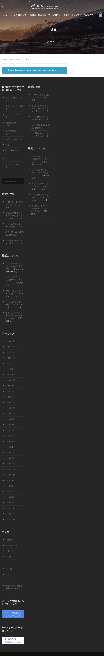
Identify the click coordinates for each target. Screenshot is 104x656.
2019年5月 (10, 441)
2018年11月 (10, 469)
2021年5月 (10, 369)
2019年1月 (10, 464)
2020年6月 (10, 397)
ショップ (75, 15)
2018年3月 (10, 503)
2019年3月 (10, 453)
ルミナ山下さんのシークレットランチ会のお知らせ (13, 315)
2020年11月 (10, 380)
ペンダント (10, 569)
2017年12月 (10, 519)
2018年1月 (10, 514)
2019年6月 (10, 436)
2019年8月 (10, 425)
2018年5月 (10, 497)
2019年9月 (10, 419)
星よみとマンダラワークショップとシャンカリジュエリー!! (13, 215)
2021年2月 (10, 375)
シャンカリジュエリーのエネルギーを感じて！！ (13, 266)
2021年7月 (10, 363)
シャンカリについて (18, 15)
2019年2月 (10, 458)
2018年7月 (10, 492)
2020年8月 (10, 386)
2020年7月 (10, 391)
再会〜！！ (10, 145)
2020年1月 (10, 402)
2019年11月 (10, 414)
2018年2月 (10, 508)
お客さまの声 (88, 15)
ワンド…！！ (11, 159)
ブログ (66, 15)
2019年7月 (10, 430)
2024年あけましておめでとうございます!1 (14, 204)
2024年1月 (10, 341)
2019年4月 (10, 447)
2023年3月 (10, 347)
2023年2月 (10, 352)
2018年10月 (10, 475)
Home (4, 15)
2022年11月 (10, 358)
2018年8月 (10, 486)
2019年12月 (10, 408)
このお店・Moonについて (39, 15)
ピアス (8, 574)
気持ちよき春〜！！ (13, 139)
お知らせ (56, 15)
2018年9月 (10, 480)
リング (8, 580)
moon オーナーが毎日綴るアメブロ (13, 88)
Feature (8, 540)
